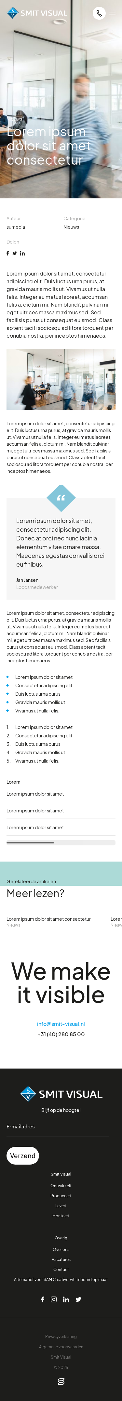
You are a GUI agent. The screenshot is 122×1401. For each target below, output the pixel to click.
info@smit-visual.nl (61, 1023)
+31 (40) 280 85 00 (61, 1034)
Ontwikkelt (61, 1186)
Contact (61, 1269)
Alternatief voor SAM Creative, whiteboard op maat (61, 1279)
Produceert (61, 1196)
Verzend (22, 1155)
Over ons (61, 1249)
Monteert (61, 1216)
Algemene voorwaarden (61, 1347)
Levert (61, 1206)
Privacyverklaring (61, 1336)
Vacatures (61, 1259)
